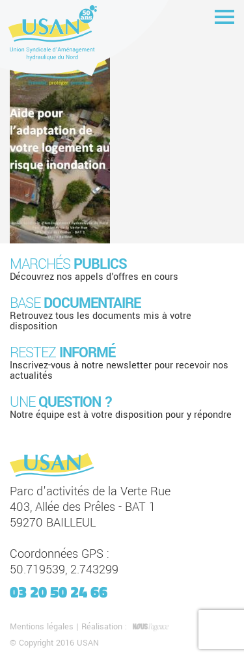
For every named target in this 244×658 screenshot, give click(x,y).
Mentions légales (42, 627)
